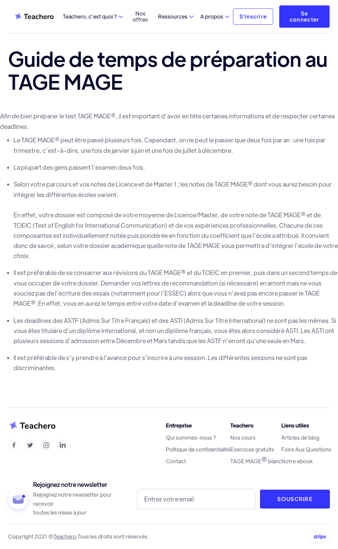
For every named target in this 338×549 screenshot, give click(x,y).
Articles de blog (300, 437)
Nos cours (243, 437)
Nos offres (140, 16)
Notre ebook (297, 461)
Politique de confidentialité (198, 449)
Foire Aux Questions (306, 449)
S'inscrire (253, 16)
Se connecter (304, 16)
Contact (176, 461)
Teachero (64, 536)
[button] (92, 16)
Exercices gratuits (252, 449)
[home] (33, 16)
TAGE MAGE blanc (255, 461)
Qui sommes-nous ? (191, 437)
